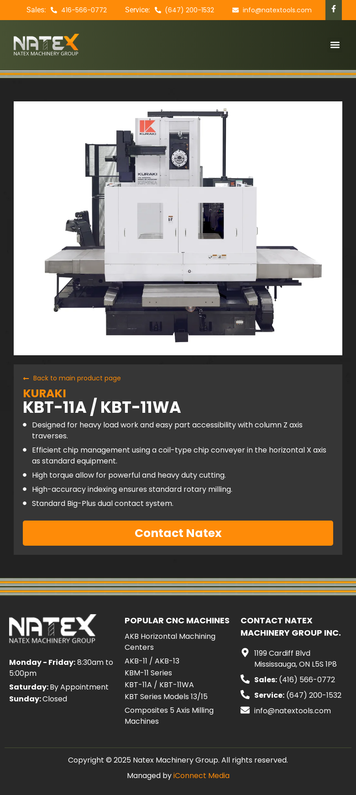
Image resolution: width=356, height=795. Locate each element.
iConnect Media (201, 775)
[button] (334, 45)
